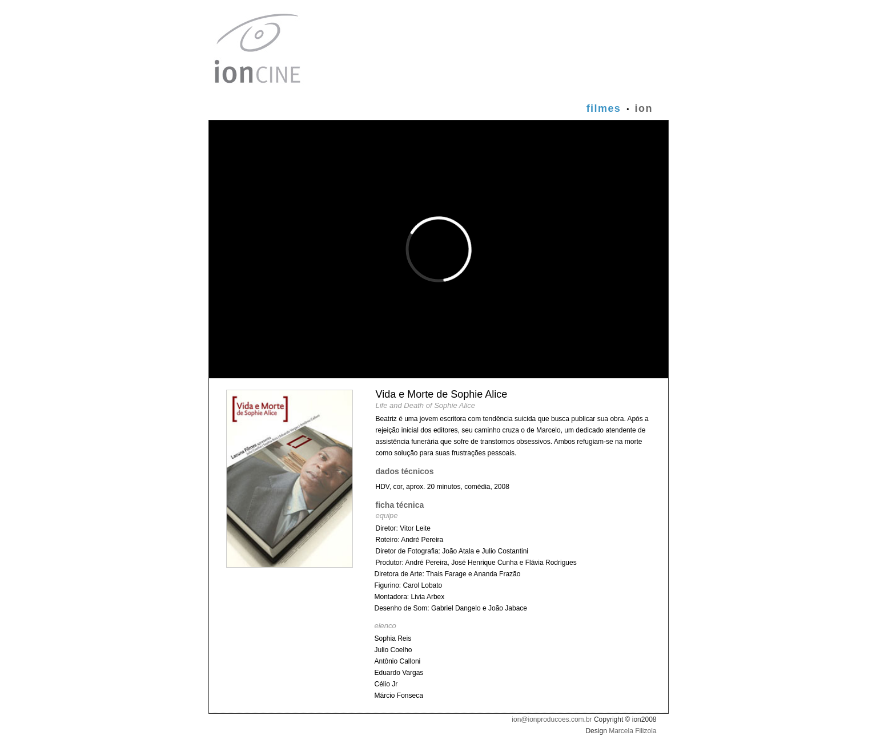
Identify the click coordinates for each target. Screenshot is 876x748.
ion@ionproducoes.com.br (552, 719)
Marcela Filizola (632, 731)
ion (644, 108)
